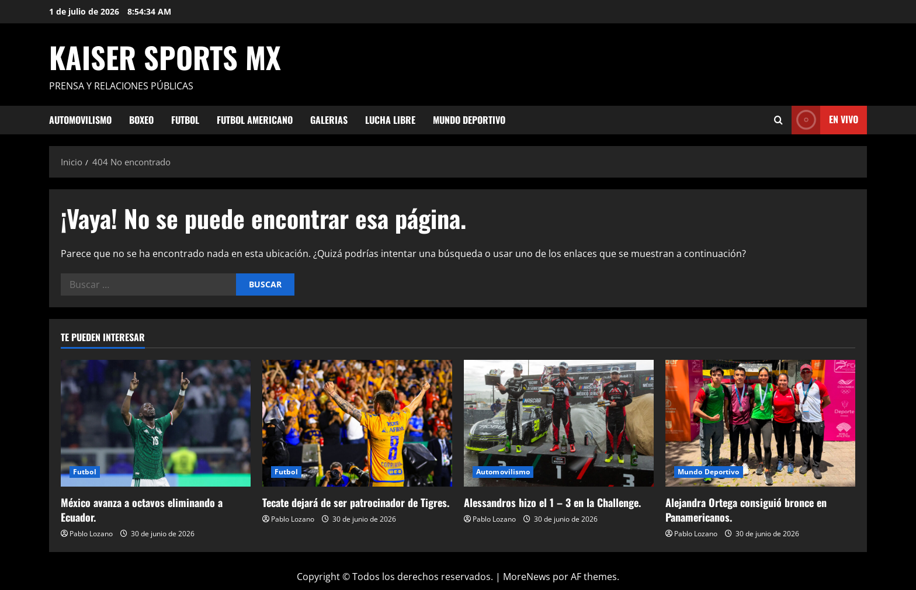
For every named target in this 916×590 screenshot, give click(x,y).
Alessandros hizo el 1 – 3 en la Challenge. (552, 502)
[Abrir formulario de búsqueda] (778, 120)
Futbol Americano (255, 120)
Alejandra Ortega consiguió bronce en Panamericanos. (746, 510)
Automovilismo (80, 120)
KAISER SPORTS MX (165, 56)
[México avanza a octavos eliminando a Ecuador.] (156, 423)
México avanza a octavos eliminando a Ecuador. (142, 510)
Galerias (329, 120)
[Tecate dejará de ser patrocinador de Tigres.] (357, 423)
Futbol (185, 120)
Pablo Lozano (91, 534)
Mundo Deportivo (469, 120)
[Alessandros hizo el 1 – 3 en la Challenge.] (559, 423)
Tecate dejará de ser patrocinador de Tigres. (355, 502)
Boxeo (141, 120)
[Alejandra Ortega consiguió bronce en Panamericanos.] (760, 423)
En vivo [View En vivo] (825, 120)
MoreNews (526, 576)
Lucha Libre (390, 120)
